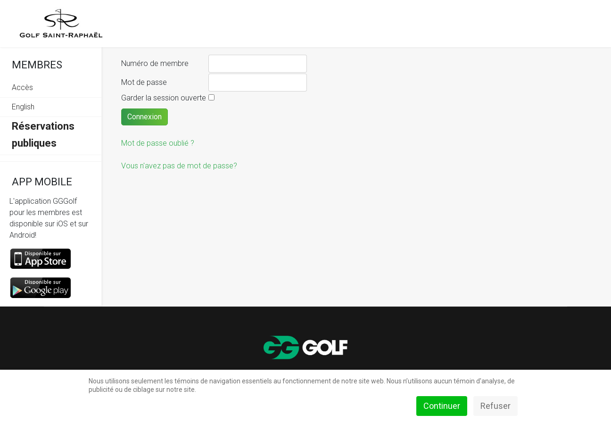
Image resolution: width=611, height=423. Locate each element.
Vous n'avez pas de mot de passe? (179, 165)
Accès (22, 87)
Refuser (495, 406)
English (23, 106)
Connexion (144, 116)
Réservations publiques (43, 134)
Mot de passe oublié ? (157, 143)
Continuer (441, 406)
